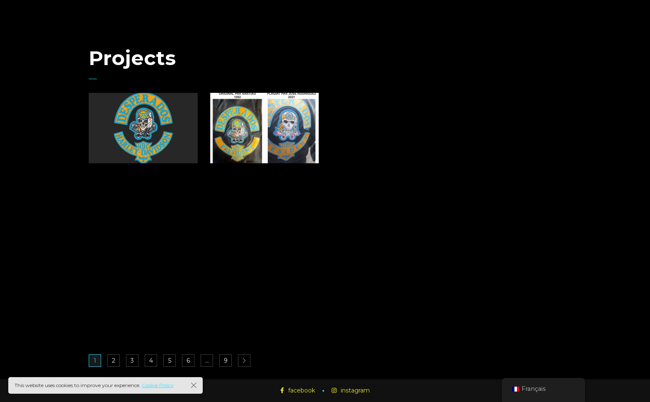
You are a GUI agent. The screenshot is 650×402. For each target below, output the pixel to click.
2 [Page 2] (113, 360)
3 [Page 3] (132, 360)
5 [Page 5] (169, 360)
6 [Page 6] (188, 360)
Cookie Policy (158, 385)
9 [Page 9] (226, 360)
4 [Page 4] (151, 360)
